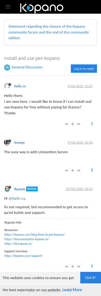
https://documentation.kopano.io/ (26, 239)
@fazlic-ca (16, 198)
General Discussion (27, 67)
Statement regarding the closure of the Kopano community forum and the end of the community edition (48, 32)
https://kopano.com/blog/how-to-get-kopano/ (34, 234)
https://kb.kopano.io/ (18, 244)
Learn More (72, 289)
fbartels (19, 189)
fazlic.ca (20, 86)
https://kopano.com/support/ (23, 256)
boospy (19, 142)
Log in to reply (84, 69)
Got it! (90, 277)
